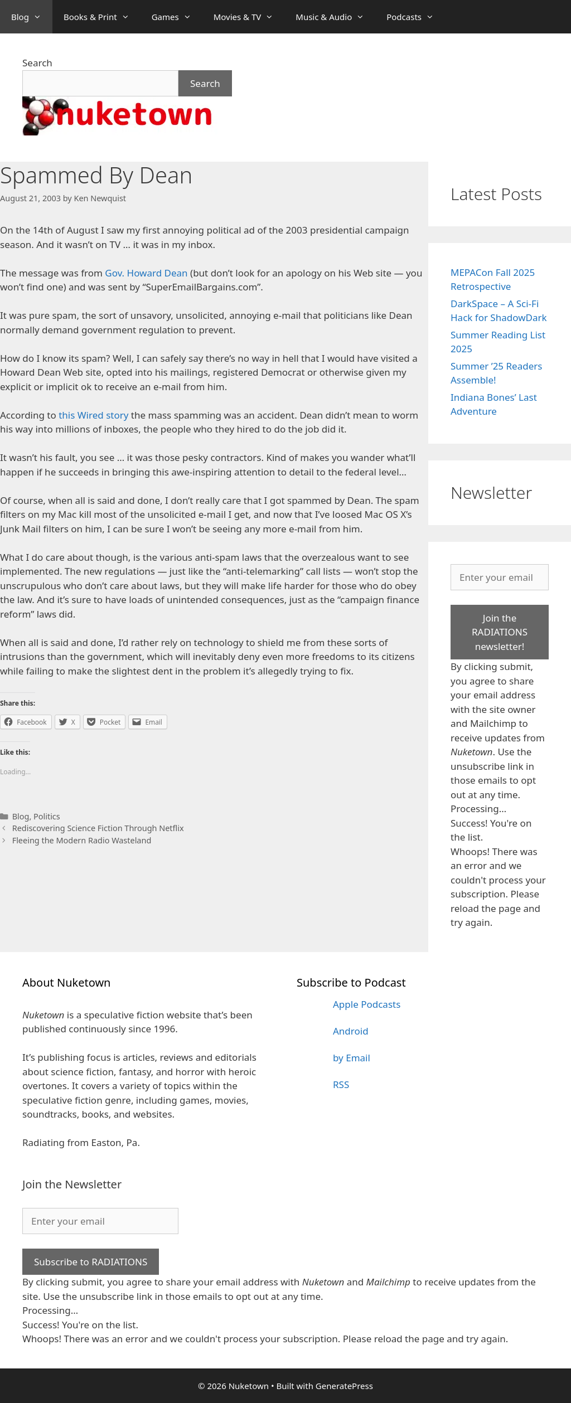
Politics (46, 816)
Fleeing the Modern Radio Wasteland (82, 840)
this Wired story (93, 415)
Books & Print (102, 16)
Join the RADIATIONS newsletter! (500, 632)
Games (177, 16)
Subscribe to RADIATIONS (90, 1261)
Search (37, 62)
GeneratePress (344, 1385)
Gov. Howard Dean (146, 272)
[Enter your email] (500, 577)
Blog (31, 16)
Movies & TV (249, 16)
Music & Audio (335, 16)
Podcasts (415, 16)
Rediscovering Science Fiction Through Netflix (98, 828)
